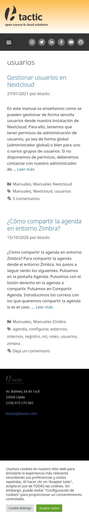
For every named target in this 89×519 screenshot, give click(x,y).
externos (58, 329)
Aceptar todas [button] (49, 508)
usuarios (63, 191)
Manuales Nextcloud (52, 184)
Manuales (22, 184)
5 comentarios (26, 198)
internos (15, 336)
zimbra (13, 343)
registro (32, 336)
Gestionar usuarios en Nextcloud (36, 80)
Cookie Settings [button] (20, 508)
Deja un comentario (31, 351)
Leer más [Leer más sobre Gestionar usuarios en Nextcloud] (25, 169)
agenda (20, 329)
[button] (9, 42)
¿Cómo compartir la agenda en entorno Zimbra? (44, 224)
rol (44, 336)
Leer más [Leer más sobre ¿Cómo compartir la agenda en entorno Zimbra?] (44, 307)
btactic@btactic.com (21, 414)
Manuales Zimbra (49, 321)
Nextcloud (42, 191)
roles (53, 336)
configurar (38, 329)
